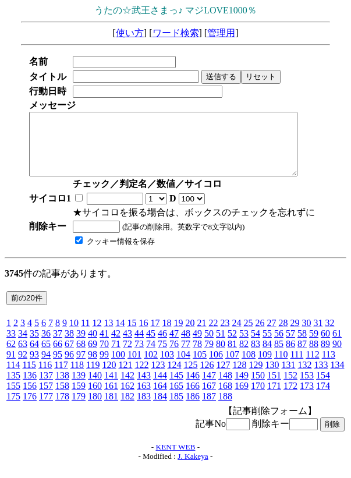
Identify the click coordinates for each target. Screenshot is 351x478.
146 (193, 387)
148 (225, 387)
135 (13, 387)
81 (232, 356)
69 (92, 356)
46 (162, 345)
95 (57, 366)
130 (272, 377)
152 (290, 387)
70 (104, 356)
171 (274, 398)
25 (248, 335)
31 (317, 335)
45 (150, 345)
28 (283, 335)
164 (160, 398)
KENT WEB (176, 459)
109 (265, 366)
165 (176, 398)
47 (174, 345)
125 (190, 377)
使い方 (130, 33)
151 (274, 387)
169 (242, 398)
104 (183, 366)
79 (209, 356)
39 (81, 345)
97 (81, 366)
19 (178, 335)
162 (127, 398)
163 (144, 398)
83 (255, 356)
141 (111, 387)
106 (216, 366)
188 (225, 408)
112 (312, 366)
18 (166, 335)
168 (225, 398)
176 (30, 408)
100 (118, 366)
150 (258, 387)
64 (34, 356)
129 (256, 377)
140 (95, 387)
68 (81, 356)
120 (109, 377)
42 (115, 345)
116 (45, 377)
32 (329, 335)
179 (79, 408)
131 (288, 377)
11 (85, 335)
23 (224, 335)
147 (209, 387)
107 (232, 366)
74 (150, 356)
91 (11, 366)
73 (139, 356)
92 (22, 366)
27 (271, 335)
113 (328, 366)
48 (185, 345)
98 (92, 366)
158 (62, 398)
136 (30, 387)
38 (69, 345)
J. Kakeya (193, 468)
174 (323, 398)
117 (61, 377)
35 (34, 345)
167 (209, 398)
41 (104, 345)
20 (189, 335)
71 (115, 356)
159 (79, 398)
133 (321, 377)
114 (13, 377)
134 (337, 377)
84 (267, 356)
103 (167, 366)
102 (151, 366)
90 (337, 356)
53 (244, 345)
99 (104, 366)
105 (200, 366)
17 (154, 335)
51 (220, 345)
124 (174, 377)
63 (22, 356)
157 (46, 398)
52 (232, 345)
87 (302, 356)
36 (46, 345)
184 (160, 408)
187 (209, 408)
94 (46, 366)
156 (30, 398)
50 (209, 345)
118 (77, 377)
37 (57, 345)
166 (193, 398)
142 (127, 387)
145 (176, 387)
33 (11, 345)
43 (127, 345)
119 (93, 377)
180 (95, 408)
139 (79, 387)
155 (13, 398)
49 (197, 345)
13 (108, 335)
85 (278, 356)
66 (57, 356)
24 (236, 335)
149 (242, 387)
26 (259, 335)
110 (281, 366)
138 (62, 387)
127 (223, 377)
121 (125, 377)
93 (34, 366)
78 (197, 356)
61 (337, 345)
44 (139, 345)
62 (11, 356)
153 (307, 387)
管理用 (221, 33)
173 (307, 398)
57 (290, 345)
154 (323, 387)
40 (92, 345)
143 (144, 387)
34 (22, 345)
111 (296, 366)
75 (162, 356)
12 (96, 335)
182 (127, 408)
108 (249, 366)
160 (95, 398)
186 (193, 408)
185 (176, 408)
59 (313, 345)
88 (313, 356)
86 (290, 356)
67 (69, 356)
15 (131, 335)
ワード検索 (176, 33)
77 (185, 356)
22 (213, 335)
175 (13, 408)
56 (278, 345)
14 (120, 335)
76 (174, 356)
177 (46, 408)
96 (69, 366)
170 (258, 398)
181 (111, 408)
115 (29, 377)
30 (306, 335)
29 (294, 335)
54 (255, 345)
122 (141, 377)
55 (267, 345)
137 (46, 387)
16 (143, 335)
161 (111, 398)
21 (201, 335)
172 (290, 398)
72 (127, 356)
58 (302, 345)
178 (62, 408)
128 (239, 377)
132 (304, 377)
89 (325, 356)
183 (144, 408)
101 (134, 366)
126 (207, 377)
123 (158, 377)
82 (244, 356)
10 (74, 335)
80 (220, 356)
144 (160, 387)
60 (325, 345)
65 (46, 356)
